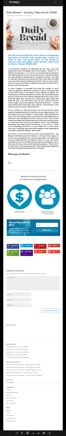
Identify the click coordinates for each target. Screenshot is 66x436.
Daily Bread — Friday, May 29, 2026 (16, 355)
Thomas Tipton (10, 370)
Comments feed (10, 418)
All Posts (8, 390)
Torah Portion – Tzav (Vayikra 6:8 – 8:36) (28, 364)
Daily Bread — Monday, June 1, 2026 (17, 347)
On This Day (9, 400)
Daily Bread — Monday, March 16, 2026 (28, 367)
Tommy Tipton (10, 364)
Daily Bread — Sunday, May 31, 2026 (17, 349)
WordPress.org (10, 421)
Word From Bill (10, 403)
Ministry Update (11, 398)
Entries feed (9, 415)
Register (8, 410)
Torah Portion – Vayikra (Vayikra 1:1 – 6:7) (29, 370)
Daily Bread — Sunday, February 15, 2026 (26, 372)
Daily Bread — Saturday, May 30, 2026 (17, 352)
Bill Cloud (9, 372)
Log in (8, 413)
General (8, 395)
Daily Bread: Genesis (12, 392)
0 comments (28, 15)
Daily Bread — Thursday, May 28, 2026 (17, 357)
